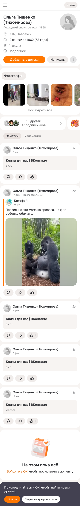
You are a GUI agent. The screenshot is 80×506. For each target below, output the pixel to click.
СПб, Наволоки (19, 34)
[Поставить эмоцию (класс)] (32, 177)
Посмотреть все (40, 110)
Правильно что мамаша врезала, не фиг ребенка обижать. (35, 212)
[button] (14, 76)
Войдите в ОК (17, 471)
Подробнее (17, 51)
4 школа (14, 45)
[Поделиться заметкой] (20, 177)
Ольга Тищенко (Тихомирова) (19, 20)
